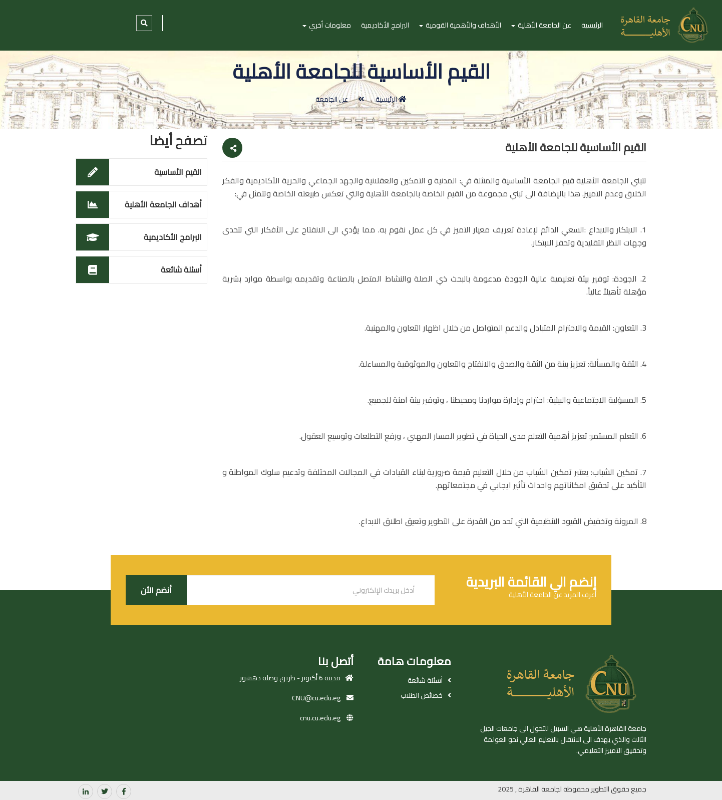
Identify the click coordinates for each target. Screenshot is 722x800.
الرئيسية (592, 25)
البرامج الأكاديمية (385, 25)
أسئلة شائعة (181, 269)
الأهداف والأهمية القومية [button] (460, 25)
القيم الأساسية (178, 171)
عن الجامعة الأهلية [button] (541, 25)
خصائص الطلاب (422, 695)
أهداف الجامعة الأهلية (163, 204)
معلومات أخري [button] (326, 25)
